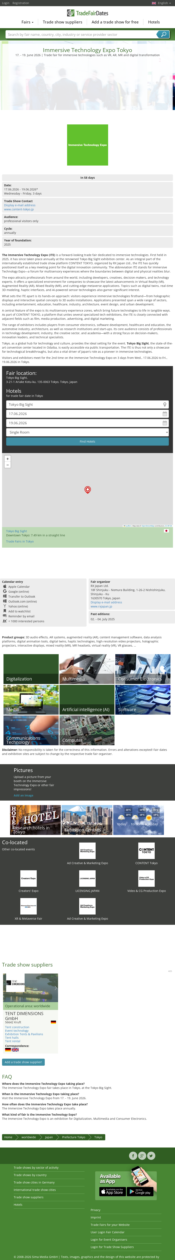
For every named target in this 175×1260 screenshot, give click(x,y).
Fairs (27, 21)
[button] (87, 490)
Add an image (23, 795)
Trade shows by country (30, 1175)
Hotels (154, 21)
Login (5, 3)
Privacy (95, 1210)
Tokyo (98, 1137)
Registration (21, 3)
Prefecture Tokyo (73, 1137)
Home (8, 1137)
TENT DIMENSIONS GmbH (24, 1016)
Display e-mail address (19, 205)
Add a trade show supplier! (23, 1062)
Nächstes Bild (55, 987)
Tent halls (12, 1038)
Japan (49, 1137)
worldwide (29, 1137)
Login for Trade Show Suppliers (112, 1247)
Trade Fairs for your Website (110, 1225)
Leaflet (127, 526)
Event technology (17, 1031)
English (164, 3)
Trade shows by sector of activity (36, 1168)
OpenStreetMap (148, 526)
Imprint (96, 1217)
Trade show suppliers (62, 21)
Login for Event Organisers (109, 1239)
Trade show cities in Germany (34, 1182)
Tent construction (17, 1027)
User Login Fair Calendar (108, 1232)
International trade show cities (35, 1190)
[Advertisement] (87, 88)
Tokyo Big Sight (16, 531)
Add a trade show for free (115, 21)
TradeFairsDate (87, 13)
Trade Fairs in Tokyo (20, 541)
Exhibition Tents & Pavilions (24, 1034)
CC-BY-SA (168, 526)
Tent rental (12, 1041)
